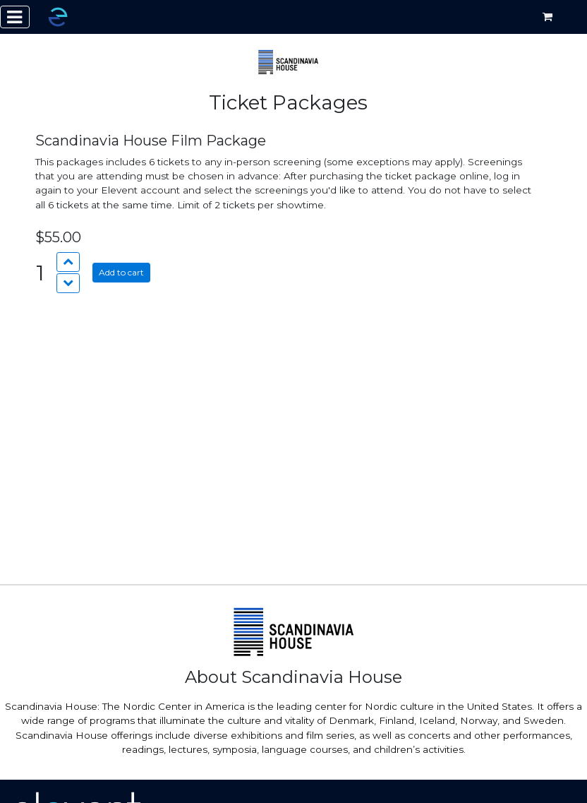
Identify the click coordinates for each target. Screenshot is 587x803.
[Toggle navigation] (15, 17)
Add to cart (121, 272)
